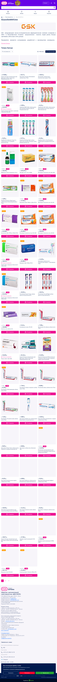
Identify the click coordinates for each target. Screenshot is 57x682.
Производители (9, 17)
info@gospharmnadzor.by (6, 638)
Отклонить (27, 673)
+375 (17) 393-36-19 (9, 621)
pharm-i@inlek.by (5, 630)
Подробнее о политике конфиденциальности (14, 669)
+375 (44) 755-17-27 (14, 600)
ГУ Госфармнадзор (5, 633)
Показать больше (5, 43)
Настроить (10, 673)
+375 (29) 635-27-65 (11, 629)
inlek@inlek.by (13, 598)
